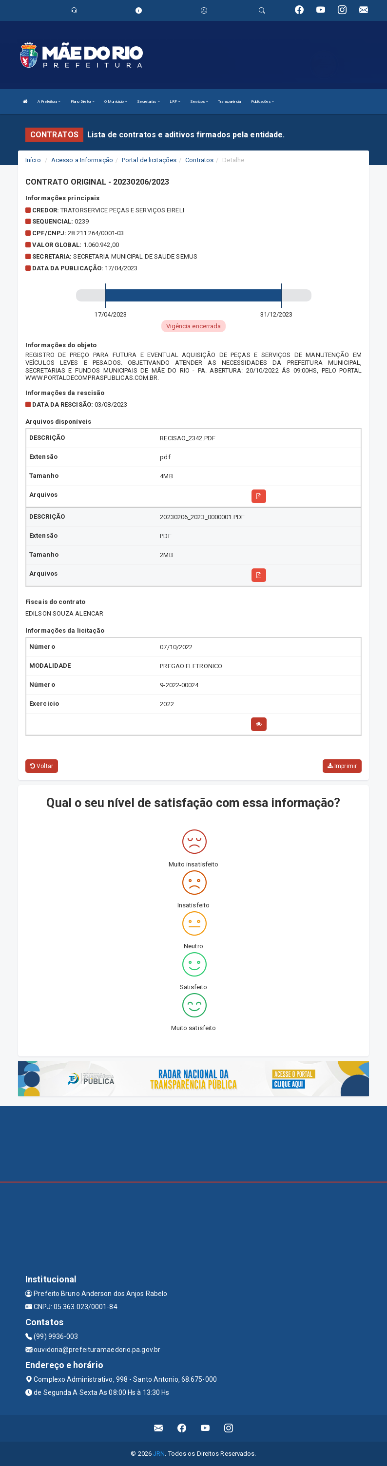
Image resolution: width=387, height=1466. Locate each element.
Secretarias (148, 101)
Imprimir (342, 766)
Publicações (262, 101)
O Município (115, 101)
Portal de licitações (149, 160)
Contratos (199, 160)
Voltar (41, 766)
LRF (175, 101)
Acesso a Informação (82, 160)
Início (33, 160)
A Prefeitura (49, 101)
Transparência (229, 101)
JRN (159, 1453)
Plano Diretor (83, 101)
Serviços (199, 101)
